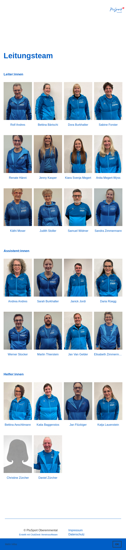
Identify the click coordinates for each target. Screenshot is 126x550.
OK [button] (117, 544)
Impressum (75, 530)
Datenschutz (76, 534)
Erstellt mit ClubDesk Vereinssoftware (38, 534)
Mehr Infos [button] (11, 544)
